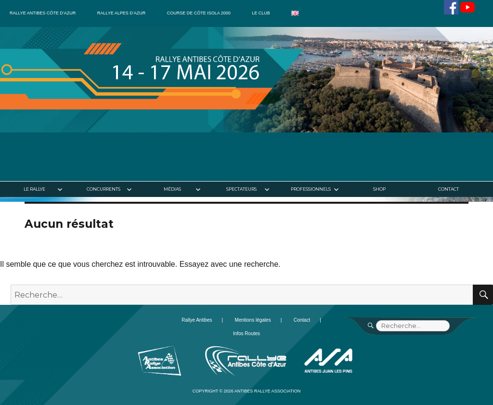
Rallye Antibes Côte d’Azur (43, 13)
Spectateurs (241, 189)
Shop (379, 189)
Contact (448, 189)
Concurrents (103, 189)
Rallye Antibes (197, 320)
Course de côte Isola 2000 (199, 13)
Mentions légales (253, 320)
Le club (261, 13)
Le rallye (34, 189)
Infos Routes (246, 333)
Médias (172, 189)
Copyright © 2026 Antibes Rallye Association (247, 391)
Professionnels (311, 189)
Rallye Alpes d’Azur (121, 13)
